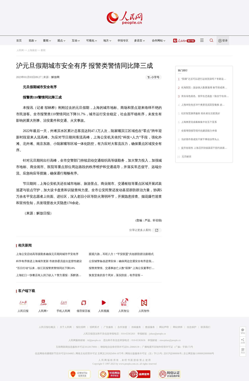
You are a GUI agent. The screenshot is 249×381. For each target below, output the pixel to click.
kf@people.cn (94, 340)
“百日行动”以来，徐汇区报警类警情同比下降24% (45, 268)
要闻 (43, 50)
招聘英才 (94, 327)
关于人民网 (66, 327)
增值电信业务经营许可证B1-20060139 (119, 347)
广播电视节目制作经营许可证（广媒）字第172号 (167, 347)
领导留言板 (83, 304)
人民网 (20, 50)
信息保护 (191, 327)
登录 (225, 40)
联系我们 (205, 327)
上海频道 (32, 50)
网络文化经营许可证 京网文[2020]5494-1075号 (100, 353)
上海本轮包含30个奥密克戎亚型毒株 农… (203, 105)
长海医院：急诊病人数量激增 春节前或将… (204, 87)
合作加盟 (122, 327)
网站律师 (177, 327)
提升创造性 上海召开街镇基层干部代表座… (204, 148)
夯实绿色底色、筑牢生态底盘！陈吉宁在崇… (205, 96)
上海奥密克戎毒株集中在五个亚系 (199, 122)
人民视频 (104, 304)
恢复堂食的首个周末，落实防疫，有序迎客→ (116, 275)
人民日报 (23, 304)
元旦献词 (186, 156)
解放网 (55, 77)
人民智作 (144, 304)
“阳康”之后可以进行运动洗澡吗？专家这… (203, 79)
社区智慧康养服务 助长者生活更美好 (200, 113)
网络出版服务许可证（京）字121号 (143, 353)
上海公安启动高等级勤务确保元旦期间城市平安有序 (47, 254)
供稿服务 (136, 327)
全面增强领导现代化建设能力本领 (199, 130)
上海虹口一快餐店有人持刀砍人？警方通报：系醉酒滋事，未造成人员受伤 (61, 275)
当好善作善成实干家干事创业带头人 (200, 139)
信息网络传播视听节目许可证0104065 (54, 353)
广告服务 (108, 327)
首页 (19, 40)
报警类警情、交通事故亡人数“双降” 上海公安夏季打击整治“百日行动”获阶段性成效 (139, 268)
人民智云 (124, 304)
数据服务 (150, 327)
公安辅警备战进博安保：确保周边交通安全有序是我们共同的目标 (128, 261)
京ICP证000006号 (173, 353)
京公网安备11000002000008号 (198, 353)
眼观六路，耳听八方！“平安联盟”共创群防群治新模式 (121, 254)
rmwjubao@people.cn (170, 340)
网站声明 (164, 327)
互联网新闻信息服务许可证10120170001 (76, 347)
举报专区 (123, 40)
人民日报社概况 (47, 327)
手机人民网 (63, 304)
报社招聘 (81, 327)
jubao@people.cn (157, 333)
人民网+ (43, 304)
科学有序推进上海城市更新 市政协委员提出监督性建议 (49, 261)
